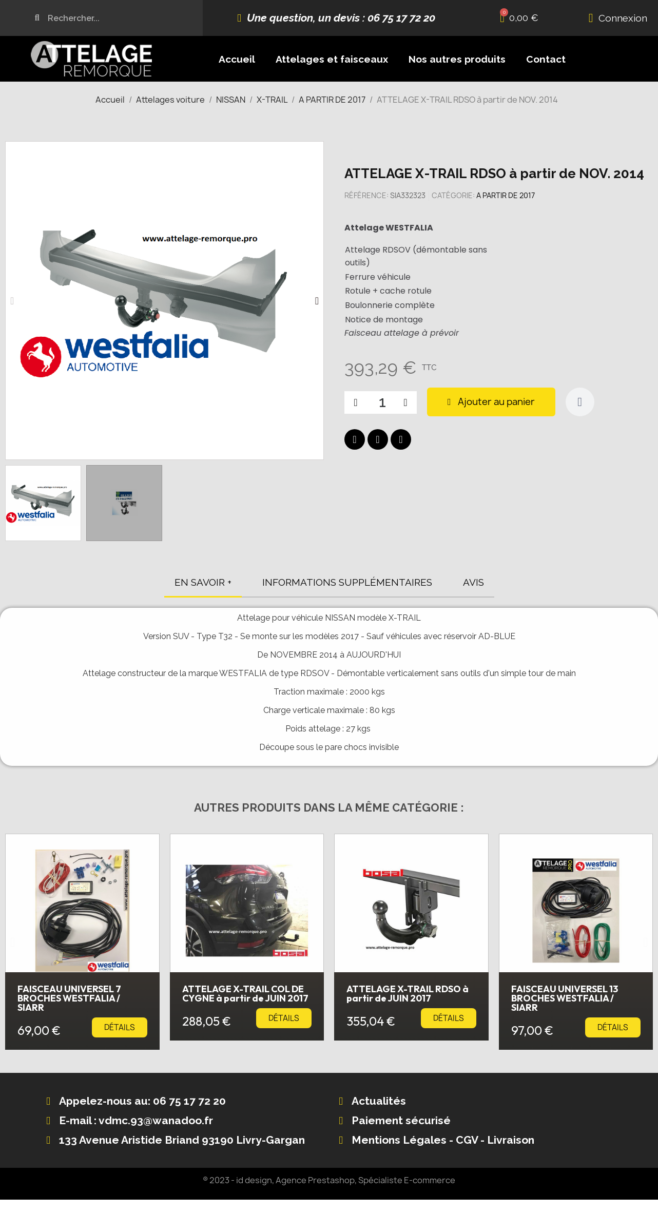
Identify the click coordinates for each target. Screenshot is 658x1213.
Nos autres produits (457, 59)
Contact (546, 59)
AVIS (473, 582)
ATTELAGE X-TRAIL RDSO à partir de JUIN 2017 (407, 993)
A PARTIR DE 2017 (505, 195)
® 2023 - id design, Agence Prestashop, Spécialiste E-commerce (329, 1180)
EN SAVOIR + (203, 582)
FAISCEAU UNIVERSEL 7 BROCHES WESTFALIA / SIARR (69, 998)
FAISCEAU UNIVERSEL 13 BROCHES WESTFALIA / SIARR (564, 998)
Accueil (237, 59)
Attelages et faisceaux (332, 59)
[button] (12, 301)
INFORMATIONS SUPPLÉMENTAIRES (347, 582)
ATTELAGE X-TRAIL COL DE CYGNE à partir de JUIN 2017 (245, 993)
